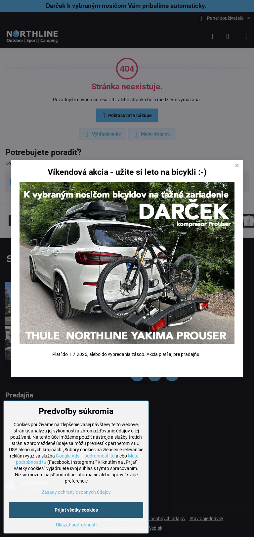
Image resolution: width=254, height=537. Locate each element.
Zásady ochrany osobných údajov (76, 492)
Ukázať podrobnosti (76, 524)
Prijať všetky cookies (76, 510)
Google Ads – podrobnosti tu (85, 455)
